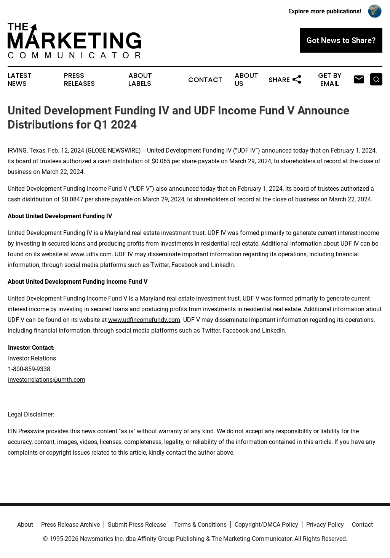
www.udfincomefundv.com (144, 319)
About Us (246, 79)
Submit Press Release (137, 524)
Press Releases (79, 79)
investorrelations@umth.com (46, 379)
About (25, 524)
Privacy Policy (325, 524)
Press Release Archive (70, 524)
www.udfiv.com (91, 254)
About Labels (140, 79)
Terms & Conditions (200, 524)
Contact (205, 80)
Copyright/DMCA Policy (266, 524)
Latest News (20, 79)
